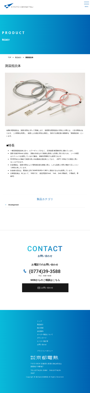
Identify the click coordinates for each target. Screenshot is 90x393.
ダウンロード (42, 338)
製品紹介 (18, 57)
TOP (9, 57)
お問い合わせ (46, 287)
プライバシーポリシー (45, 351)
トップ (39, 321)
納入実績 (40, 328)
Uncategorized (13, 205)
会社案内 (40, 331)
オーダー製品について (45, 334)
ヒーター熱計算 (42, 341)
